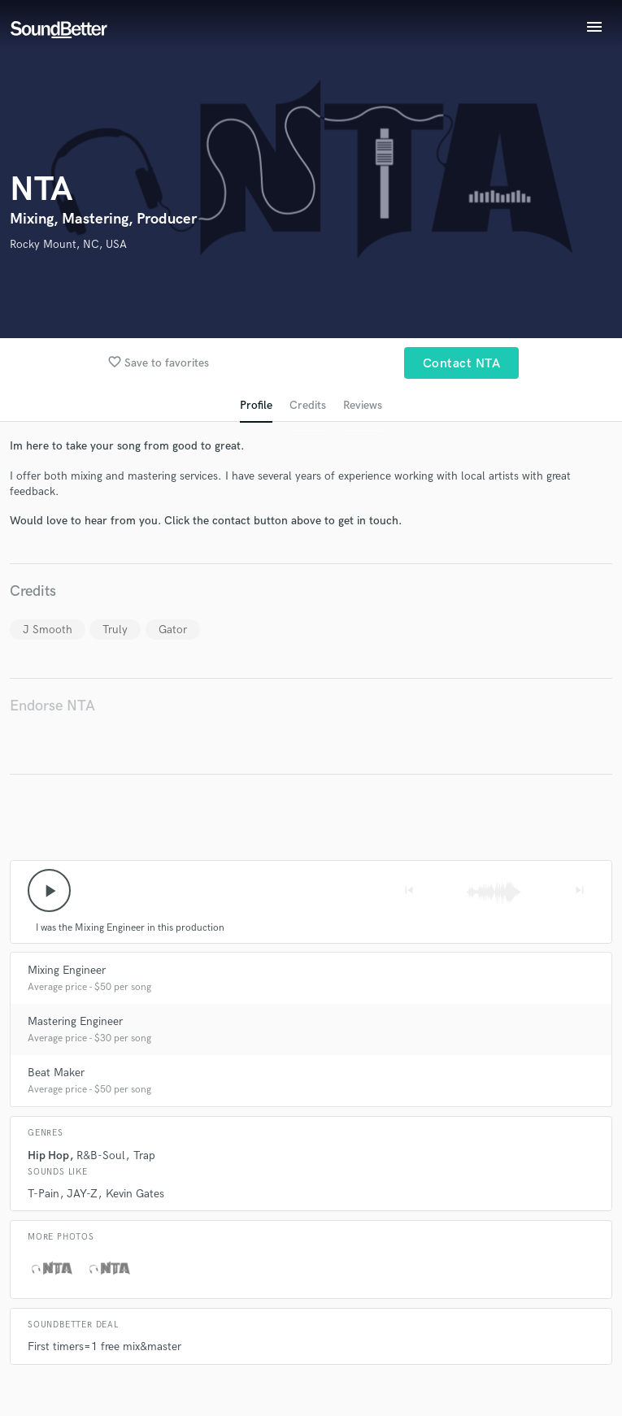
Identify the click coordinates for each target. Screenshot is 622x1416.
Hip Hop (48, 1155)
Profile (256, 405)
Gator (173, 629)
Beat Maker (56, 1072)
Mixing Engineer (67, 970)
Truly (115, 629)
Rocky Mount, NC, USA (68, 244)
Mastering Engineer (75, 1021)
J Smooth (47, 629)
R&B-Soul (100, 1155)
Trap (144, 1155)
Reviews (362, 405)
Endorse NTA (52, 706)
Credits (307, 405)
